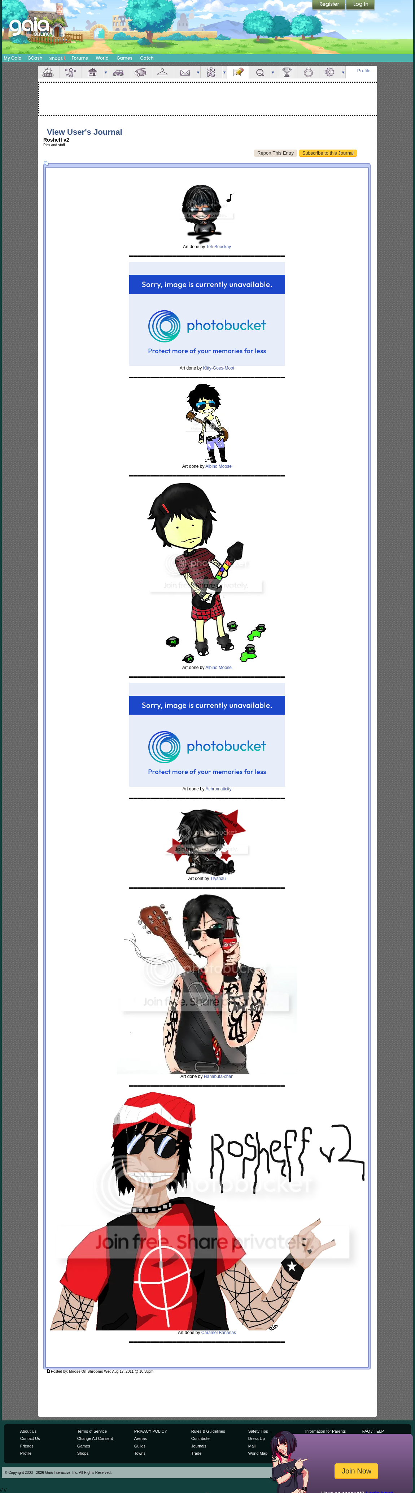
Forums (79, 58)
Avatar (71, 72)
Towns (139, 1453)
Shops (57, 58)
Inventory (163, 72)
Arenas (140, 1438)
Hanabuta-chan (218, 1076)
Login (360, 5)
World (102, 58)
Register (329, 5)
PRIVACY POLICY (150, 1431)
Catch (147, 58)
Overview (49, 72)
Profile (364, 70)
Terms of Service (92, 1431)
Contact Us (30, 1438)
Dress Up (256, 1438)
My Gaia (12, 58)
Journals (198, 1446)
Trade (196, 1453)
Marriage (308, 72)
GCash (35, 58)
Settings (330, 72)
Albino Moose (218, 466)
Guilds (139, 1446)
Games (124, 58)
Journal (238, 72)
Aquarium (141, 72)
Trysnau (218, 878)
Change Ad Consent (95, 1438)
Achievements (286, 72)
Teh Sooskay (218, 246)
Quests (260, 72)
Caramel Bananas (218, 1332)
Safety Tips (258, 1431)
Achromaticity (219, 788)
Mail (185, 72)
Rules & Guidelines (208, 1431)
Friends (211, 72)
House (93, 72)
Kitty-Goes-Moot (219, 368)
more (106, 72)
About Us (28, 1431)
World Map (257, 1453)
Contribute (200, 1438)
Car (119, 72)
